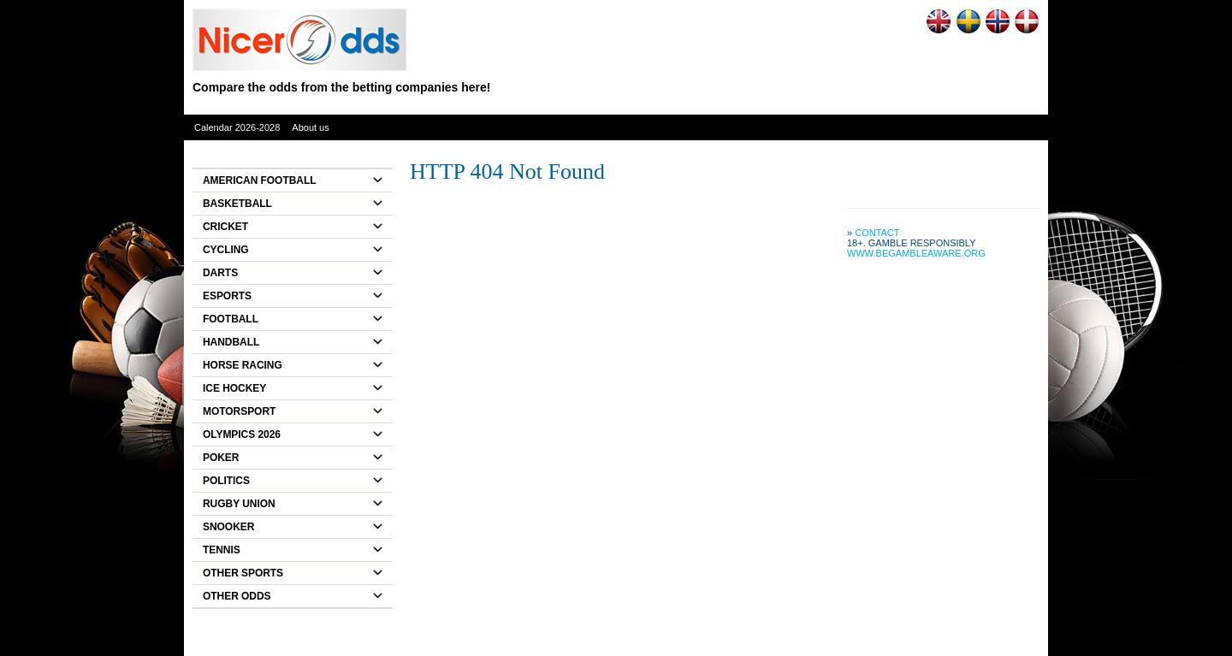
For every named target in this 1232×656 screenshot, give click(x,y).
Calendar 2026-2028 (237, 127)
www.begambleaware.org (916, 253)
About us (310, 127)
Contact (877, 233)
